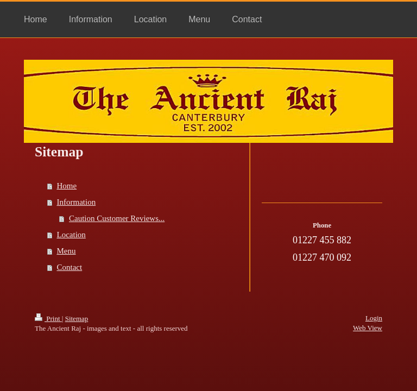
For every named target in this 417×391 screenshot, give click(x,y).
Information (76, 202)
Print (48, 318)
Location (71, 234)
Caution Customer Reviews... (117, 218)
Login (373, 318)
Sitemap (77, 318)
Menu (66, 251)
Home (67, 185)
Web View (367, 328)
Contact (70, 267)
